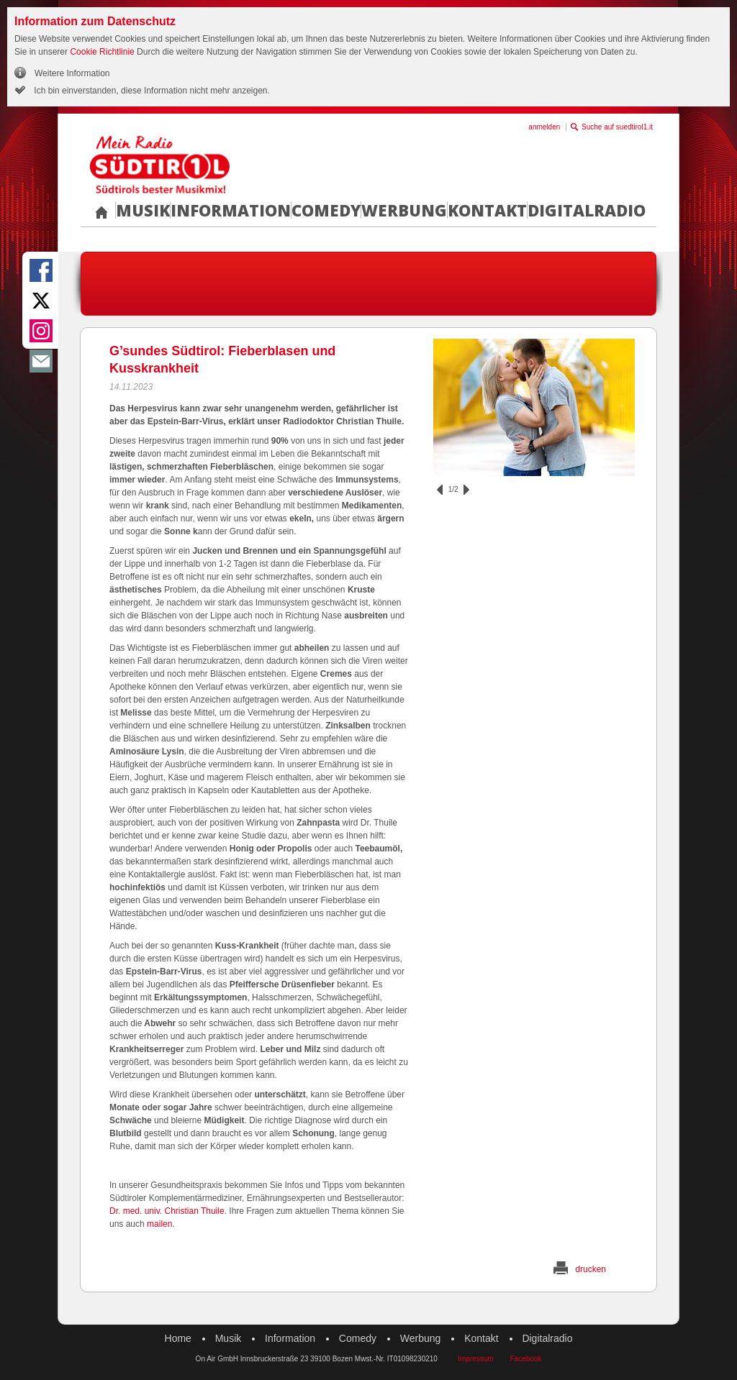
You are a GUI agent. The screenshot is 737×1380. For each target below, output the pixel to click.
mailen (159, 1224)
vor (466, 489)
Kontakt (487, 210)
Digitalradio (587, 210)
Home (178, 1338)
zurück (439, 489)
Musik (143, 210)
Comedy (326, 210)
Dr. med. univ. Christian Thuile (167, 1211)
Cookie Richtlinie (102, 52)
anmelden (544, 127)
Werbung (404, 210)
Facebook (525, 1359)
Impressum (475, 1359)
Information (231, 210)
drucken (590, 1269)
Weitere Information (72, 73)
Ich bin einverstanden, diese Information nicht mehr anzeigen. (151, 91)
